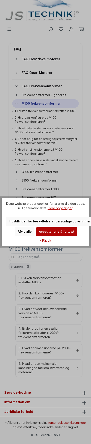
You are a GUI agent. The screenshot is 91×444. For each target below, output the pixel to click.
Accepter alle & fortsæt (56, 231)
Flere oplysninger (60, 208)
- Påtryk (45, 240)
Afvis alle (25, 231)
